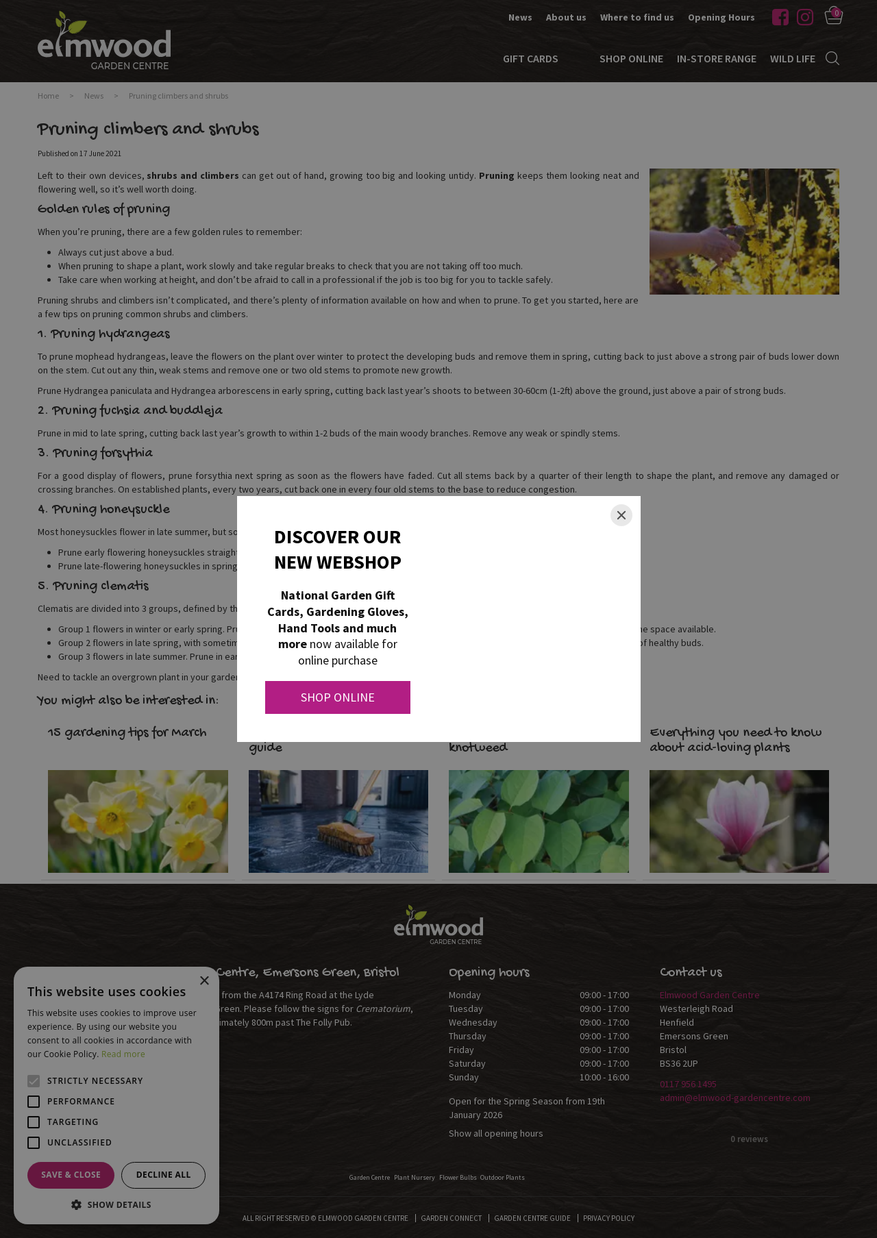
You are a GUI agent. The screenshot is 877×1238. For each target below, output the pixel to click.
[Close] (621, 515)
